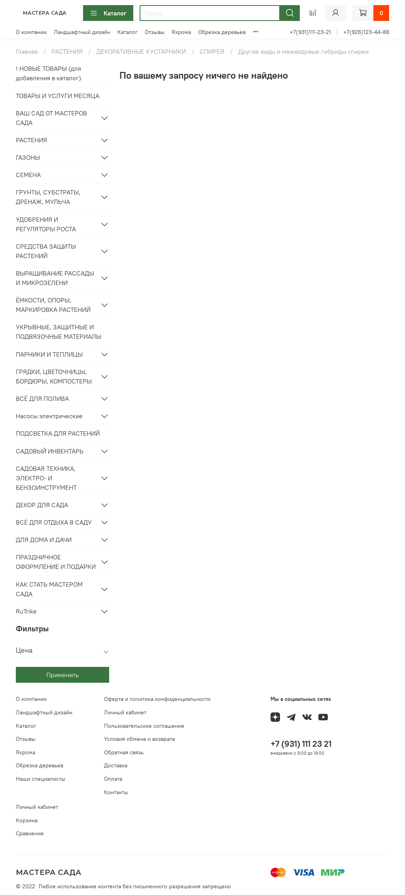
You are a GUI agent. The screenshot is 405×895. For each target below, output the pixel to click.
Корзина (27, 820)
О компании (31, 32)
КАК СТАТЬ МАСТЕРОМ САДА (49, 589)
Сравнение (30, 833)
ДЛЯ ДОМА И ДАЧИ (44, 540)
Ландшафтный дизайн (82, 32)
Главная (27, 51)
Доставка (115, 765)
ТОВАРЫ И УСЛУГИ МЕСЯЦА (57, 96)
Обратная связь (124, 752)
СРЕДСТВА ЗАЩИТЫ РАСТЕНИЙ (46, 251)
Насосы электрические (49, 416)
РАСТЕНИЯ (67, 51)
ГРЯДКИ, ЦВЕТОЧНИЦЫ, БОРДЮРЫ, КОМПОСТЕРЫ (54, 376)
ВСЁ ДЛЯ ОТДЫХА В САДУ (54, 522)
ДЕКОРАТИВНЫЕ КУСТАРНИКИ (141, 51)
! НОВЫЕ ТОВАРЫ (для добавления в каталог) (48, 73)
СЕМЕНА (28, 175)
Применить (62, 675)
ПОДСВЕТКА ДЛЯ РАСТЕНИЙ (58, 433)
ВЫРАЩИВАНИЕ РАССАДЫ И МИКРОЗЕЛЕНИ (55, 278)
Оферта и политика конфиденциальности (157, 698)
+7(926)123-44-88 (366, 32)
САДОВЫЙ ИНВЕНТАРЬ (49, 451)
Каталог (108, 13)
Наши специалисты (40, 778)
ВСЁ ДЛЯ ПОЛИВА (42, 398)
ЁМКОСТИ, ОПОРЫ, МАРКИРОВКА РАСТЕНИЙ (53, 304)
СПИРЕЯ (212, 51)
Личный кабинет (125, 712)
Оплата (113, 778)
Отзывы (155, 32)
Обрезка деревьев (222, 32)
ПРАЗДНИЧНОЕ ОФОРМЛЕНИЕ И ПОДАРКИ (56, 561)
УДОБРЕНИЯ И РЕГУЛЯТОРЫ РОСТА (46, 224)
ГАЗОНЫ (28, 157)
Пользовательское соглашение (144, 725)
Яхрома (181, 32)
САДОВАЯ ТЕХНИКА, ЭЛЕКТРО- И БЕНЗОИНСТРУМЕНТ (46, 477)
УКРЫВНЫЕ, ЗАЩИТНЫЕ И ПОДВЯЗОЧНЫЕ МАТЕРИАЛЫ (58, 331)
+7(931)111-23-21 (310, 32)
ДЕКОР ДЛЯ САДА (42, 505)
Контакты (116, 792)
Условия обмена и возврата (139, 738)
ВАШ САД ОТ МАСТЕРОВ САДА (51, 118)
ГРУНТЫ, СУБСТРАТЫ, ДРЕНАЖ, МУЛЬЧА (48, 197)
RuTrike (26, 611)
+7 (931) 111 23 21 (301, 743)
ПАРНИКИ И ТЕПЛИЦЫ (49, 354)
